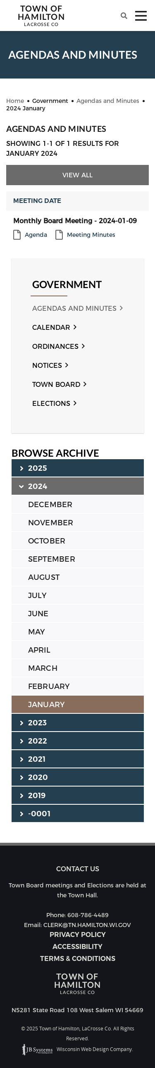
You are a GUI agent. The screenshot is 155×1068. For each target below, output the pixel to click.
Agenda (36, 235)
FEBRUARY (49, 686)
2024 (34, 486)
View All (77, 175)
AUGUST (44, 577)
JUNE (38, 613)
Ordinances (55, 346)
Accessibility (77, 947)
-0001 (35, 813)
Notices (47, 366)
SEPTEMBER (51, 559)
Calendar (51, 327)
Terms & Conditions (77, 959)
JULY (37, 595)
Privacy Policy (78, 935)
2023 (33, 722)
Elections (51, 404)
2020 (34, 777)
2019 (33, 795)
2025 (34, 468)
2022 (34, 740)
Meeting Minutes (91, 235)
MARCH (42, 668)
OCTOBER (47, 541)
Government (67, 284)
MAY (36, 632)
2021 (33, 759)
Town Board (56, 385)
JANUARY (46, 704)
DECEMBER (50, 504)
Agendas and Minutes (74, 308)
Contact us (77, 869)
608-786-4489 (88, 915)
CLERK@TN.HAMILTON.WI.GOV (87, 925)
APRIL (39, 650)
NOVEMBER (51, 522)
